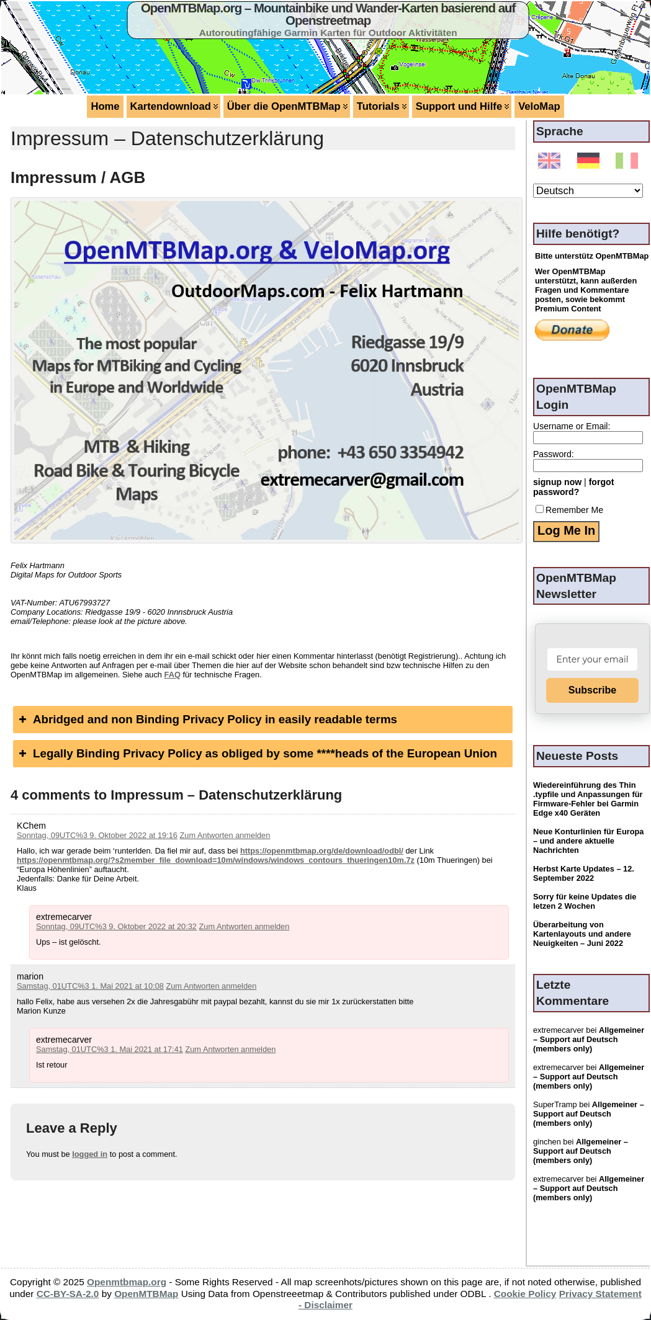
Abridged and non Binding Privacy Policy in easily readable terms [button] (206, 719)
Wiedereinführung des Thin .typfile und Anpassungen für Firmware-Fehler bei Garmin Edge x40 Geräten (588, 799)
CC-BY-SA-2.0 (68, 1293)
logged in (89, 1154)
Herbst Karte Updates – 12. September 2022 (583, 873)
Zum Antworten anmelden (225, 835)
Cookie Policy (525, 1293)
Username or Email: (571, 426)
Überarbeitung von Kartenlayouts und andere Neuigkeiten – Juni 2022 (582, 934)
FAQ (172, 674)
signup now (557, 482)
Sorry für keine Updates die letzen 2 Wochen (584, 901)
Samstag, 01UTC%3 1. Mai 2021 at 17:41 (109, 1049)
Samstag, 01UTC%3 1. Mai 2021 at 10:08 (90, 986)
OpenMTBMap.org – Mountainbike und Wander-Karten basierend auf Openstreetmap (328, 14)
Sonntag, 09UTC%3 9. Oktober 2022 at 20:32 (116, 926)
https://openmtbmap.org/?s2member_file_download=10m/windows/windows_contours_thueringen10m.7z (216, 860)
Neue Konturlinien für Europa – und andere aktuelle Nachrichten (588, 841)
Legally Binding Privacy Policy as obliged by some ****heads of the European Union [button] (256, 753)
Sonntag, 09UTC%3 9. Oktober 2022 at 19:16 (97, 835)
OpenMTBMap (146, 1293)
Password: (553, 454)
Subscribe (592, 690)
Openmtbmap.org (126, 1282)
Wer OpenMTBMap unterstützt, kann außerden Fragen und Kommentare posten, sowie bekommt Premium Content (586, 290)
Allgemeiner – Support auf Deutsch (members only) (588, 1039)
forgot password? (573, 487)
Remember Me (569, 510)
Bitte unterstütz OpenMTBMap (592, 256)
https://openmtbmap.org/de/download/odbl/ (321, 850)
